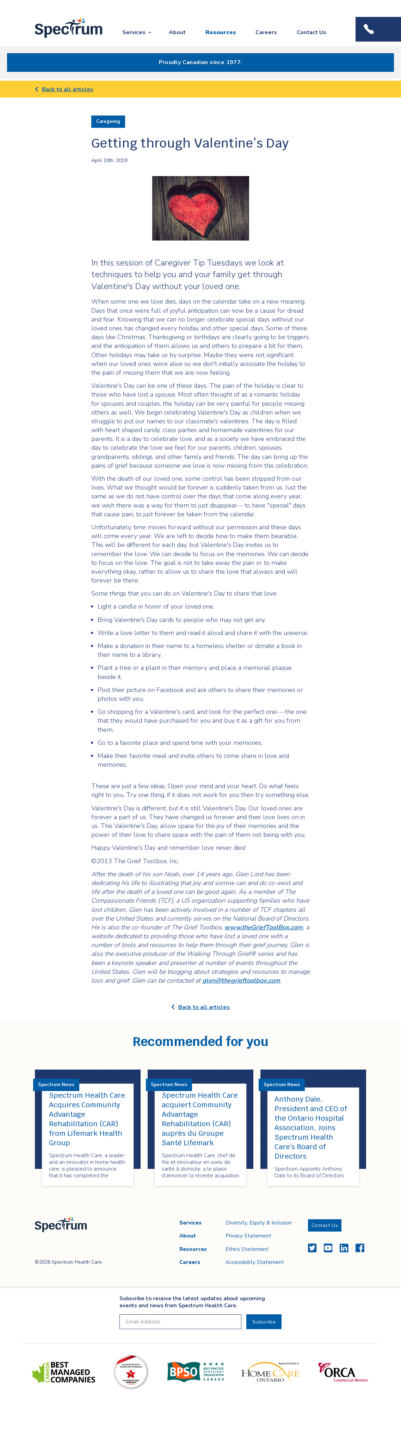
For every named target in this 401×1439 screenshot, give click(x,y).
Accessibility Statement (255, 1262)
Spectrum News (56, 1085)
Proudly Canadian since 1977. (200, 62)
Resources (220, 32)
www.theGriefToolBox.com (263, 927)
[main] (200, 643)
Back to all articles (64, 89)
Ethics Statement (247, 1249)
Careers (266, 32)
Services (134, 32)
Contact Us (311, 32)
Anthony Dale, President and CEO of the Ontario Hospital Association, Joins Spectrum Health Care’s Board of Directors (310, 1128)
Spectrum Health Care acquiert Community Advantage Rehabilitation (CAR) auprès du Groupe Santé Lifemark (200, 1119)
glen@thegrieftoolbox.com (241, 980)
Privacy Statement (248, 1235)
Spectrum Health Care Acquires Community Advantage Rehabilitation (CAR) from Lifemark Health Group (87, 1119)
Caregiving (108, 121)
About (177, 32)
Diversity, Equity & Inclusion (259, 1222)
